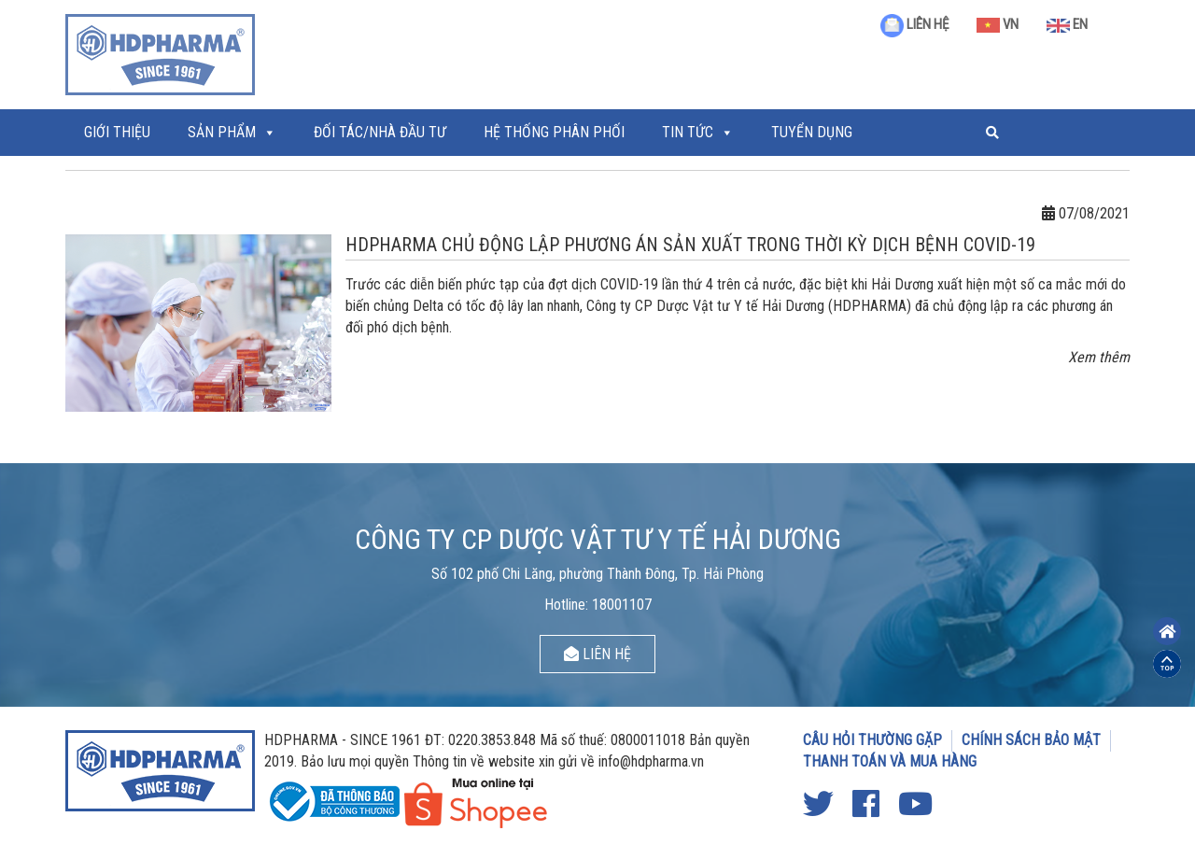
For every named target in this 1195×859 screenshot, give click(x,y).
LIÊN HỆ (914, 24)
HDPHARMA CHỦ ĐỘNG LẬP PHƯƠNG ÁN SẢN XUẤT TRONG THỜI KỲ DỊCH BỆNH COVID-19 (690, 244)
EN (1067, 24)
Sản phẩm (222, 132)
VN (998, 24)
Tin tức (687, 132)
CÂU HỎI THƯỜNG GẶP (872, 740)
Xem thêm (1099, 357)
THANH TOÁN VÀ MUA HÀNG (890, 761)
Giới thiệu (117, 132)
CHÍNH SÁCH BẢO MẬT (1031, 740)
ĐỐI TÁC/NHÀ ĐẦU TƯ (380, 132)
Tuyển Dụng (811, 132)
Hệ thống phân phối (554, 132)
